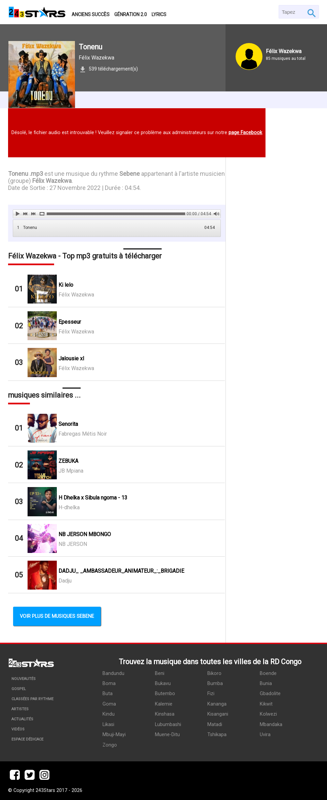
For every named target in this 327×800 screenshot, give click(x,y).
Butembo (165, 693)
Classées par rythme (32, 699)
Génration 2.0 (130, 14)
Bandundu (113, 673)
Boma (109, 683)
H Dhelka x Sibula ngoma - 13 (92, 497)
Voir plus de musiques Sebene (57, 616)
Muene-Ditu (167, 733)
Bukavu (162, 683)
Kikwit (265, 703)
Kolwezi (267, 713)
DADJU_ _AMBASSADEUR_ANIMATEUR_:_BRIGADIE (121, 571)
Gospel (18, 689)
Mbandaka (270, 723)
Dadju (65, 580)
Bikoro (214, 673)
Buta (108, 693)
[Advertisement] (272, 308)
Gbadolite (269, 693)
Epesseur (69, 322)
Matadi (214, 723)
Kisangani (217, 713)
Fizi (210, 693)
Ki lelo (65, 285)
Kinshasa (164, 713)
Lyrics (159, 14)
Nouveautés (23, 679)
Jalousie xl (71, 358)
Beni (159, 673)
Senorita (68, 424)
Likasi (108, 723)
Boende (267, 673)
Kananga (216, 703)
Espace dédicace (27, 739)
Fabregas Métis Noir (82, 434)
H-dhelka (69, 507)
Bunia (265, 683)
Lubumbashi (168, 723)
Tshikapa (216, 733)
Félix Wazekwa (96, 57)
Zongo (110, 744)
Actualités (22, 719)
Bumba (214, 683)
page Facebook (245, 132)
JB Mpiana (70, 471)
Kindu (109, 713)
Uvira (264, 733)
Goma (109, 703)
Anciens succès (91, 14)
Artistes (20, 709)
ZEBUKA (68, 461)
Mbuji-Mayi (114, 733)
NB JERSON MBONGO (84, 534)
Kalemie (163, 703)
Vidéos (18, 729)
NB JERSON (72, 544)
